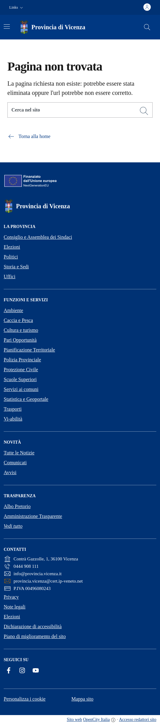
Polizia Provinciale (22, 359)
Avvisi (10, 472)
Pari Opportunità (20, 340)
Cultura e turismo (21, 330)
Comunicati (15, 462)
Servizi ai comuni (21, 389)
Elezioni (12, 247)
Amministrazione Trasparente (33, 516)
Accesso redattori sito (137, 719)
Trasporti (13, 409)
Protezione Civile (21, 369)
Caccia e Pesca (18, 320)
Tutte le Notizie (19, 452)
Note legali (15, 606)
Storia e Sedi (16, 266)
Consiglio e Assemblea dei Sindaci (38, 237)
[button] (16, 7)
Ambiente (13, 310)
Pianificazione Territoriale (29, 349)
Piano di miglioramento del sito (35, 636)
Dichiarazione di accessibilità (33, 626)
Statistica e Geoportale (26, 399)
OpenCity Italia (96, 719)
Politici (11, 256)
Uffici (9, 276)
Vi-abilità (13, 418)
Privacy (11, 597)
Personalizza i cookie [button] (25, 699)
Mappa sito (82, 699)
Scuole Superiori (20, 379)
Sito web (74, 719)
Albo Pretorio (17, 506)
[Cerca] (144, 111)
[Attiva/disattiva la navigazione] (6, 26)
